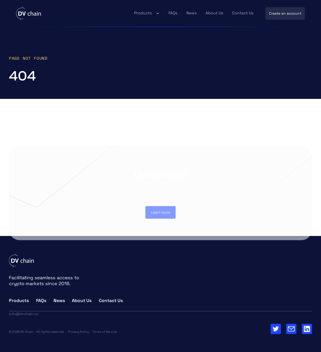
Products (143, 13)
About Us (214, 13)
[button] (146, 13)
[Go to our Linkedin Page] (307, 329)
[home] (28, 13)
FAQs (172, 13)
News (191, 13)
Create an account (285, 13)
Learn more (160, 213)
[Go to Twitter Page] (276, 329)
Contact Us (242, 13)
